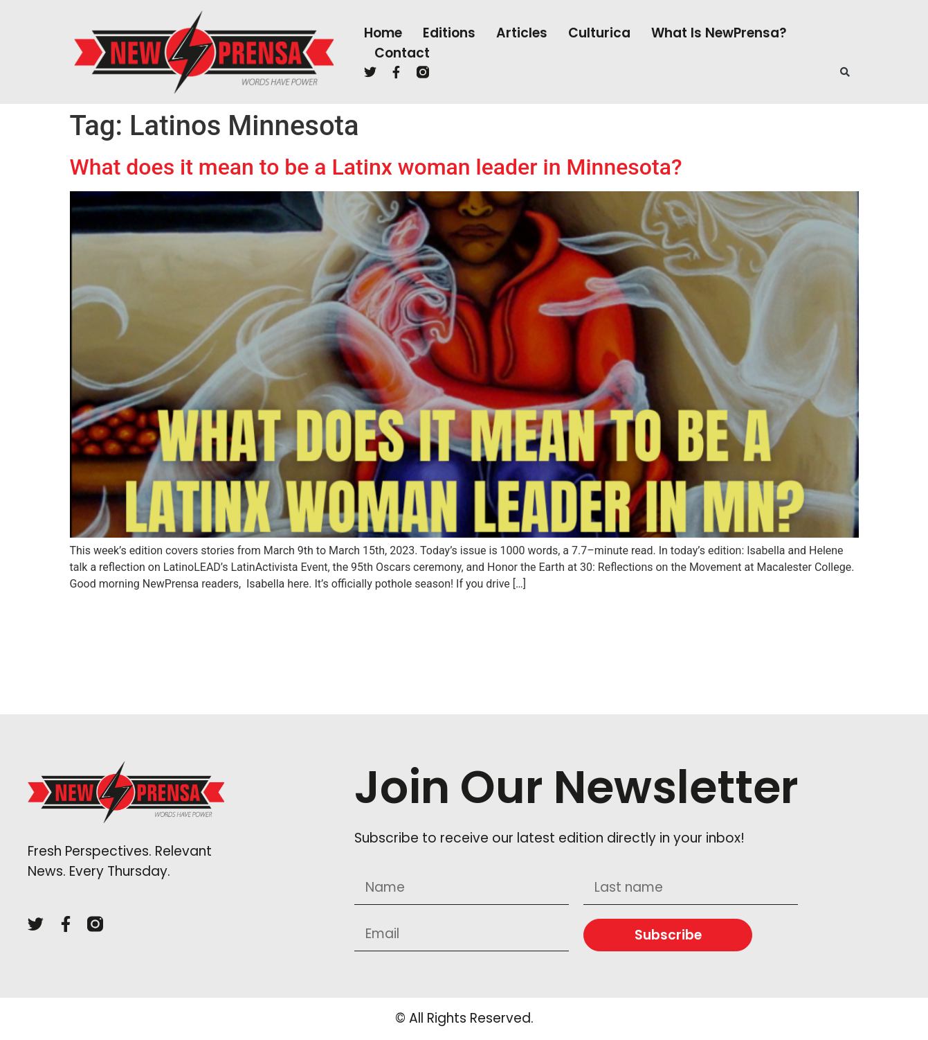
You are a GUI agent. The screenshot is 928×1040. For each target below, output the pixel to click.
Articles (521, 33)
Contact (402, 53)
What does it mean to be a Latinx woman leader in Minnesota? (376, 167)
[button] (845, 72)
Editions (449, 33)
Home (383, 33)
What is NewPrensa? (719, 33)
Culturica (599, 33)
